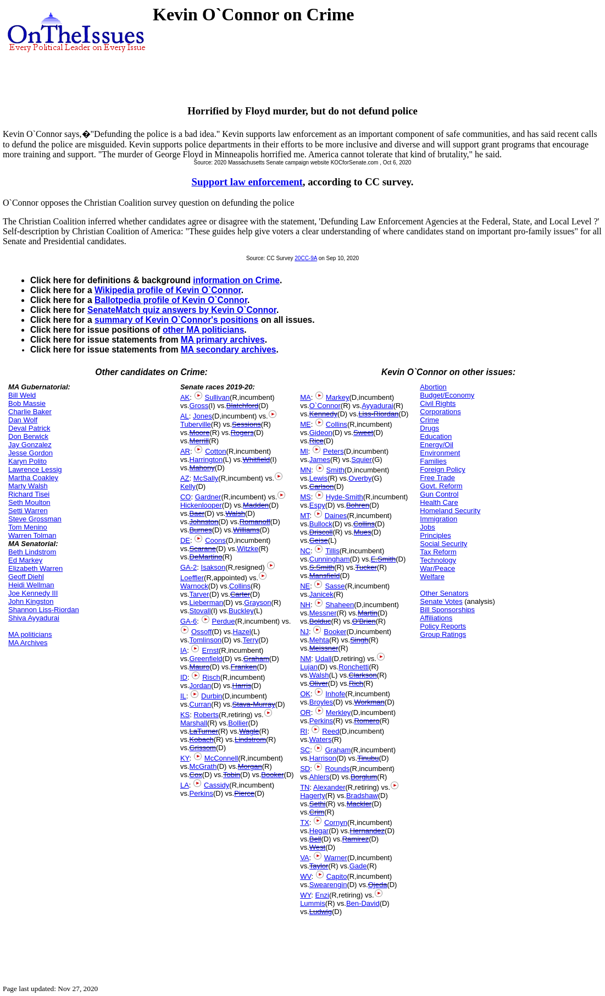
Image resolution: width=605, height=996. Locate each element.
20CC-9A (306, 258)
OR (305, 712)
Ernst (210, 650)
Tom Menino (27, 527)
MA (305, 397)
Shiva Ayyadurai (33, 618)
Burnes (201, 530)
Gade (358, 866)
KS (185, 715)
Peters (333, 451)
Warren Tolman (32, 535)
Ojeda (377, 885)
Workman (369, 702)
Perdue (223, 621)
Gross (199, 405)
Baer (197, 513)
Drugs (429, 428)
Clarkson (363, 675)
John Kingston (30, 601)
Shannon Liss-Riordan (43, 610)
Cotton (215, 451)
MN (305, 470)
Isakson (213, 567)
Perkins (201, 793)
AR (185, 451)
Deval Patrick (29, 428)
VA (304, 858)
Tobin (231, 775)
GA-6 (188, 621)
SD (305, 768)
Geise (318, 540)
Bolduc (320, 621)
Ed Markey (25, 560)
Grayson (257, 602)
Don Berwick (28, 436)
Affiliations (436, 618)
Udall (323, 658)
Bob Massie (27, 403)
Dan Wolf (22, 420)
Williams (246, 530)
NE (305, 586)
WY (305, 895)
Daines (336, 515)
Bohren (357, 505)
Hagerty (312, 795)
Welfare (432, 577)
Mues (362, 532)
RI (303, 731)
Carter (240, 594)
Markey (337, 397)
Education (436, 436)
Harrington (206, 459)
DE (185, 540)
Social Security (443, 544)
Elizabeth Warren (35, 568)
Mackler (359, 804)
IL (183, 696)
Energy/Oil (436, 445)
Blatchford (242, 405)
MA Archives (28, 643)
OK (305, 694)
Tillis (332, 551)
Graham (256, 658)
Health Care (439, 502)
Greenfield (206, 658)
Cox (196, 775)
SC (305, 750)
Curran (201, 704)
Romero (366, 721)
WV (305, 876)
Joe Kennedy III (33, 593)
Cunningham (329, 559)
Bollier (238, 723)
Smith (335, 470)
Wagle (249, 731)
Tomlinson (206, 640)
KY (185, 758)
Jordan (201, 685)
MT (304, 515)
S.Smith (322, 567)
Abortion (433, 387)
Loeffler (192, 578)
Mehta (319, 640)
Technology (438, 560)
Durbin (211, 696)
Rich (356, 683)
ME (305, 424)
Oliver (318, 683)
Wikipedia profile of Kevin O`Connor (168, 290)
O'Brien (364, 621)
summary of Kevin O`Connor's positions (176, 319)
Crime (429, 420)
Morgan (250, 766)
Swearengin (328, 885)
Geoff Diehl (26, 577)
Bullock (320, 524)
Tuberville (195, 424)
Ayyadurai (377, 405)
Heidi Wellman (31, 585)
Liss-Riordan (378, 414)
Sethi (317, 804)
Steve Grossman (35, 519)
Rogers (242, 432)
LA (184, 785)
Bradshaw (362, 795)
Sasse (335, 586)
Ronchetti (353, 667)
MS (305, 497)
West (317, 847)
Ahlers (319, 777)
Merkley (338, 712)
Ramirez (355, 839)
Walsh (235, 513)
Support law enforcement (247, 182)
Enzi (322, 895)
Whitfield (256, 459)
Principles (435, 535)
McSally (206, 478)
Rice (316, 441)
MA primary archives (223, 339)
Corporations (440, 412)
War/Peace (437, 568)
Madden (256, 505)
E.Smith (383, 559)
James (319, 459)
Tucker (366, 567)
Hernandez (367, 831)
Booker (272, 775)
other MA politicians (203, 329)
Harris (242, 685)
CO (185, 497)
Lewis (318, 478)
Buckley (241, 611)
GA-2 (188, 567)
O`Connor (325, 405)
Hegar (319, 831)
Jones (202, 416)
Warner (335, 858)
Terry (250, 640)
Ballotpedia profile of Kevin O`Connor (171, 300)
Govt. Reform (441, 486)
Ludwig (320, 911)
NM (305, 658)
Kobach (202, 739)
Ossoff (201, 632)
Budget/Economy (447, 395)
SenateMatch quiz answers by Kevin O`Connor (181, 310)
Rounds (337, 768)
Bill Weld (22, 395)
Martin (368, 613)
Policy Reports (443, 626)
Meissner (323, 648)
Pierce (244, 793)
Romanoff (255, 522)
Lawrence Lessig (35, 469)
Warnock (194, 586)
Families (433, 461)
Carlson (321, 486)
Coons (215, 540)
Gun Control (439, 494)
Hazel (242, 632)
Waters (320, 739)
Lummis (312, 903)
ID (183, 677)
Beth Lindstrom (32, 552)
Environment (440, 453)
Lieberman (206, 602)
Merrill (199, 441)
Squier (361, 459)
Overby (359, 478)
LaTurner (204, 731)
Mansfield (324, 575)
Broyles (321, 702)
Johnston (204, 522)
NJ (304, 632)
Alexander (329, 787)
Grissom (203, 748)
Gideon (320, 432)
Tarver (199, 594)
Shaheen (339, 605)
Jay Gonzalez (30, 445)
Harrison (322, 758)
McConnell (221, 758)
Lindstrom (250, 739)
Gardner (208, 497)
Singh (359, 640)
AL (184, 416)
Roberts (206, 715)
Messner (323, 613)
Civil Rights (438, 403)
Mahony (202, 468)
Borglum (364, 777)
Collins (240, 586)
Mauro (200, 667)
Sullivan (217, 397)
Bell (315, 839)
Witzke (247, 548)
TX (304, 822)
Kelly (188, 486)
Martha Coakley (33, 478)
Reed (330, 731)
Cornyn (335, 822)
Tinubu (368, 758)
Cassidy (216, 785)
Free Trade (437, 478)
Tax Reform (438, 552)
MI (304, 451)
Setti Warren (28, 511)
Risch (211, 677)
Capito (336, 876)
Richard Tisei (28, 494)
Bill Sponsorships (447, 610)
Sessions (246, 424)
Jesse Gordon (30, 453)
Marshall (193, 723)
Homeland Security (450, 511)
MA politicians (30, 634)
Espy (317, 505)
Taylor (319, 866)
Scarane (203, 548)
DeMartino (206, 557)
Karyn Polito (27, 461)
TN (304, 787)
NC (305, 551)
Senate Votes (441, 601)
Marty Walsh (28, 486)
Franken (244, 667)
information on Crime (236, 280)
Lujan (309, 667)
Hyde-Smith (344, 497)
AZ (185, 478)
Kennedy (323, 414)
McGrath (203, 766)
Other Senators (444, 593)
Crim (316, 812)
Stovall (200, 611)
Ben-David (363, 903)
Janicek (321, 594)
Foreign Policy (442, 469)
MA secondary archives (228, 349)
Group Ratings (443, 634)
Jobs (427, 527)
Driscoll (321, 532)
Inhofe (335, 694)
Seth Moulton (29, 502)
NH (305, 605)
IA (183, 650)
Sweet (363, 432)
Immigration (438, 519)
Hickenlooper (201, 505)
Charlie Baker (30, 412)
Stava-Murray (253, 704)
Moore (200, 432)
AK (185, 397)
